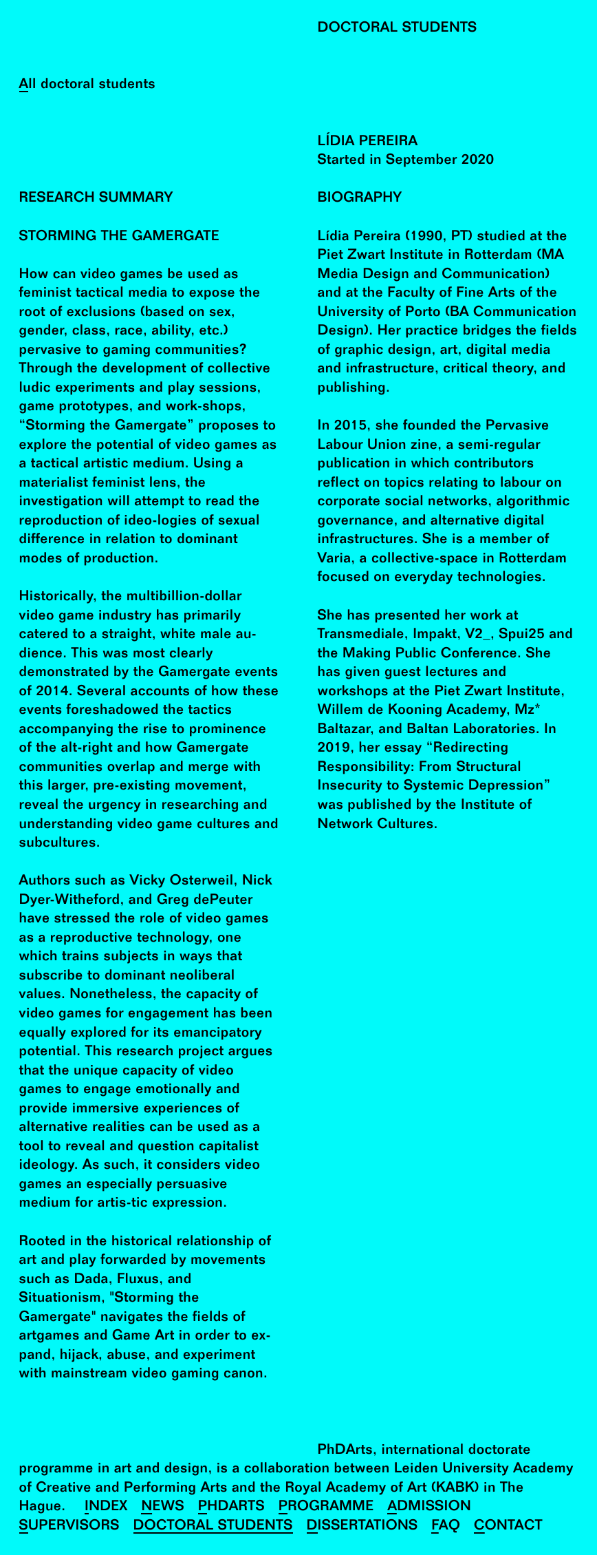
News (162, 1507)
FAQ (445, 1526)
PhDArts (231, 1507)
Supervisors (69, 1526)
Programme (326, 1507)
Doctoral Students (213, 1526)
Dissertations (362, 1526)
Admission (429, 1507)
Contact (508, 1526)
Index (106, 1507)
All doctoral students (87, 85)
